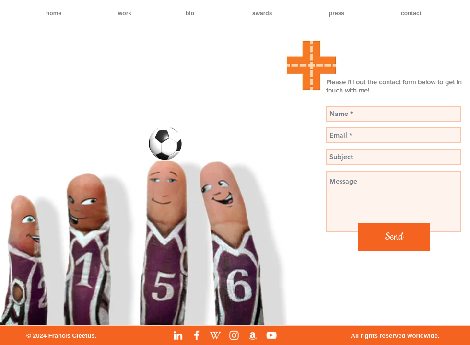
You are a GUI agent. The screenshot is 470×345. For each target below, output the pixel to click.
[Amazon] (253, 335)
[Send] (394, 237)
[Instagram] (234, 335)
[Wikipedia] (215, 335)
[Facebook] (196, 335)
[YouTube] (271, 335)
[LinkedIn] (178, 335)
